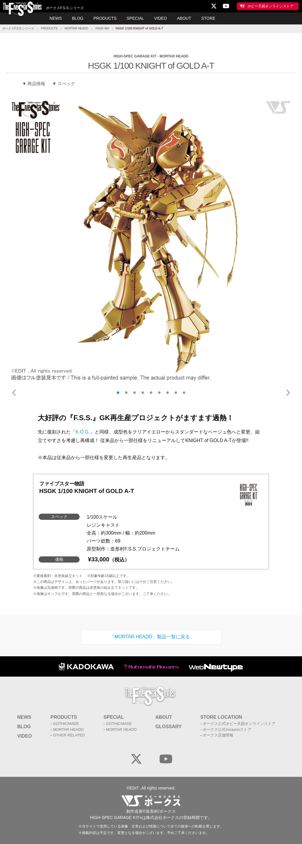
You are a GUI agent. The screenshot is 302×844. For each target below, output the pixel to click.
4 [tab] (143, 392)
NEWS (56, 18)
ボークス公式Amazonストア (227, 729)
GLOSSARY (168, 726)
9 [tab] (184, 392)
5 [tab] (151, 392)
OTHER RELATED (69, 735)
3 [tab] (134, 392)
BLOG (77, 18)
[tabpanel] (151, 240)
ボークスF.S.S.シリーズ (18, 28)
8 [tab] (176, 392)
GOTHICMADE (66, 723)
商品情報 (36, 83)
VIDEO (160, 18)
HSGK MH (102, 28)
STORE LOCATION (221, 717)
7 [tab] (167, 392)
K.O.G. (83, 431)
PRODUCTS (105, 18)
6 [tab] (159, 392)
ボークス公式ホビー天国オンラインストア (239, 723)
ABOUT (184, 18)
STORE (208, 18)
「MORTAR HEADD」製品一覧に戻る (150, 636)
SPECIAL (135, 18)
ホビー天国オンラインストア (270, 6)
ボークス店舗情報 (218, 735)
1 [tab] (118, 392)
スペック (66, 83)
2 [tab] (126, 392)
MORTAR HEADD (76, 28)
